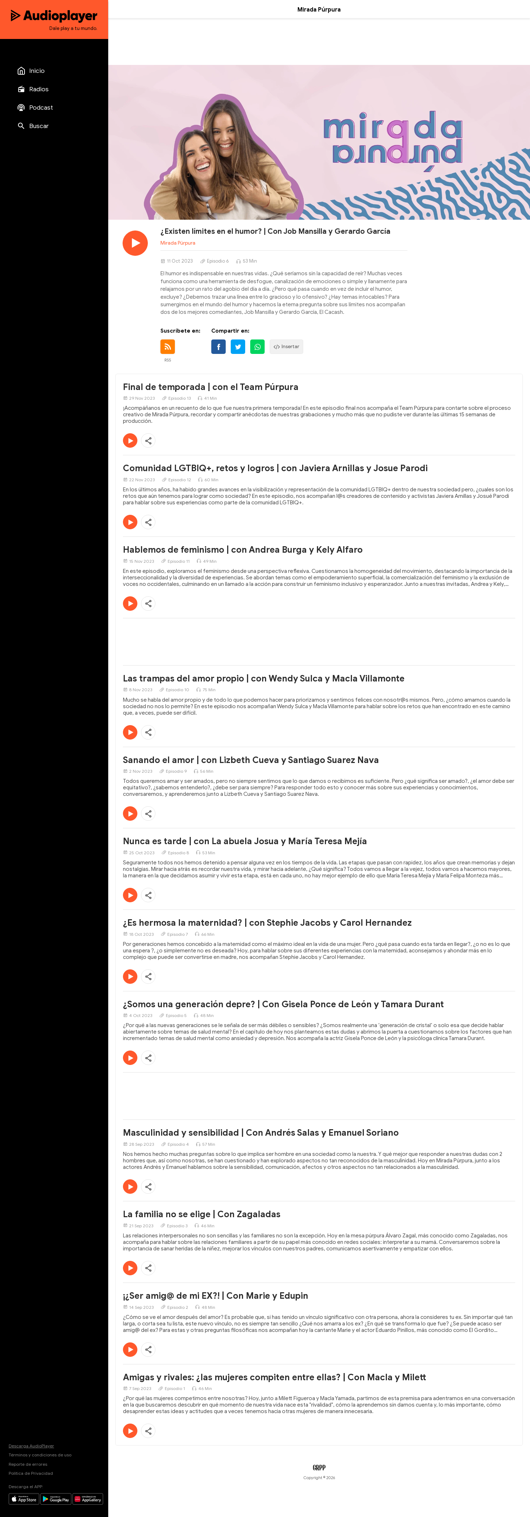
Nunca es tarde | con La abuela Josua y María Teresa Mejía (245, 841)
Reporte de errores (28, 1464)
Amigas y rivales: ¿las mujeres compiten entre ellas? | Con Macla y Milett (274, 1377)
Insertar (286, 346)
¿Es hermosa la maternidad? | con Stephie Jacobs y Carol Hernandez (267, 922)
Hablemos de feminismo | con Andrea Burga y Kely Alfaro (243, 549)
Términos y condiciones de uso (40, 1454)
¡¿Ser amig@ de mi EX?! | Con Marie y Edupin (215, 1295)
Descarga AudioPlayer (31, 1445)
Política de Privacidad (31, 1473)
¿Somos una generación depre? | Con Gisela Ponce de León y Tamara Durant (283, 1004)
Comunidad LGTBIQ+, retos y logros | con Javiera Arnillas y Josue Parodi (275, 468)
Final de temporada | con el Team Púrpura (211, 387)
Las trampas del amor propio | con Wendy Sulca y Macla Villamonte (264, 678)
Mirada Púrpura (177, 243)
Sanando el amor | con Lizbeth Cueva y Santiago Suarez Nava (251, 760)
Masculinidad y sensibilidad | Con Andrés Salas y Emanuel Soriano (261, 1132)
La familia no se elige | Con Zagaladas (202, 1214)
